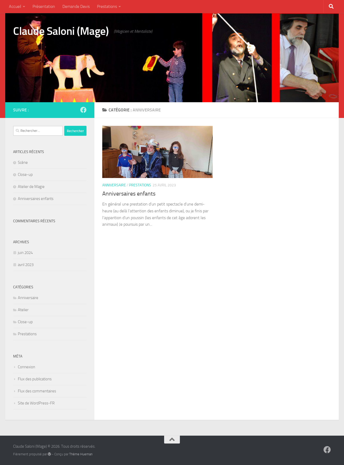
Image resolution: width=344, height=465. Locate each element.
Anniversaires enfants (128, 193)
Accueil (15, 6)
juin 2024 (25, 252)
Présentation (44, 6)
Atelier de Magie (31, 186)
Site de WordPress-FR (36, 403)
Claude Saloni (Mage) (61, 31)
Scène (23, 162)
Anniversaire (114, 185)
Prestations (107, 6)
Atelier (23, 309)
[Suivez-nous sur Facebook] (83, 110)
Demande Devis (76, 6)
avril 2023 (26, 264)
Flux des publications (35, 379)
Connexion (26, 367)
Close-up (25, 174)
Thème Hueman (81, 454)
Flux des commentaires (37, 391)
